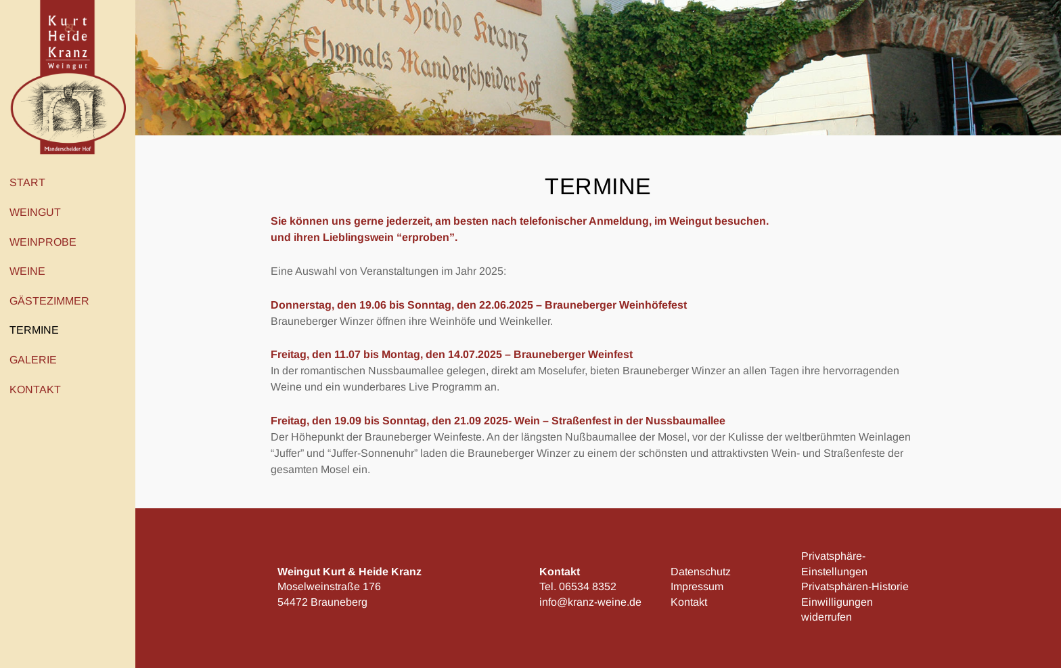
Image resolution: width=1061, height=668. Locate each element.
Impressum (697, 586)
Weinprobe (46, 241)
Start (27, 182)
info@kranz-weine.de (590, 602)
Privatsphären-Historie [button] (855, 586)
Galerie (33, 359)
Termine (34, 330)
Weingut (38, 212)
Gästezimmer (49, 301)
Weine (30, 271)
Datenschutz (701, 571)
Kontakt (38, 389)
